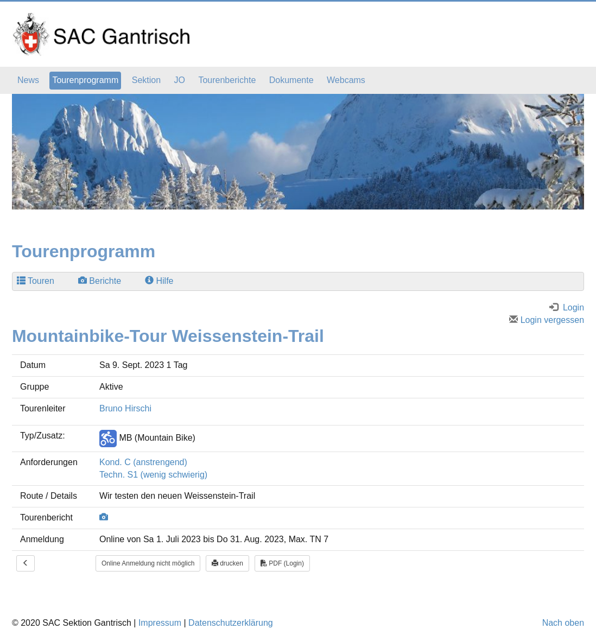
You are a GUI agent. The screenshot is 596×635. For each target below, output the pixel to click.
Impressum (159, 622)
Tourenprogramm (85, 80)
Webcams (346, 80)
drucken (227, 563)
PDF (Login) (282, 563)
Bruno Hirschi (125, 408)
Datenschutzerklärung (230, 622)
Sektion (146, 80)
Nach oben (563, 622)
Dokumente (291, 80)
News (28, 80)
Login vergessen (546, 320)
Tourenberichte (227, 80)
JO (179, 80)
